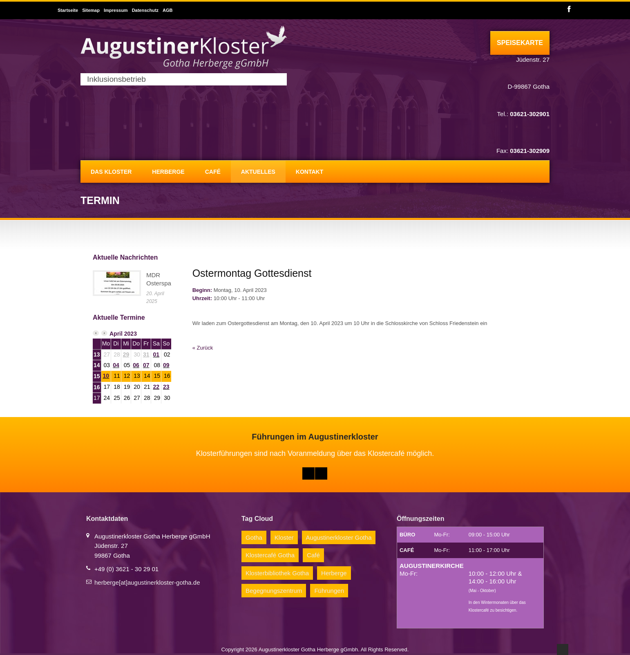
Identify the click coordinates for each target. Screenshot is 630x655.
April (116, 333)
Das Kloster (111, 171)
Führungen (329, 590)
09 (166, 365)
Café (213, 171)
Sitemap (91, 10)
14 (97, 365)
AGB (167, 10)
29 (126, 354)
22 (156, 387)
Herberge (168, 171)
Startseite (68, 10)
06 (136, 365)
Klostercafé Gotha (270, 555)
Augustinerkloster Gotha (339, 537)
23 (166, 387)
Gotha (254, 537)
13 (97, 354)
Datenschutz (145, 10)
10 (106, 375)
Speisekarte (520, 42)
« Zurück (202, 348)
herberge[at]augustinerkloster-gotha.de (147, 582)
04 (116, 365)
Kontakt (309, 171)
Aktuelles (258, 171)
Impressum (116, 10)
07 (146, 365)
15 (97, 376)
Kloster (284, 537)
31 (146, 354)
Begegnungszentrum (274, 590)
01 (156, 354)
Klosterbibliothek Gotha (277, 573)
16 (97, 387)
